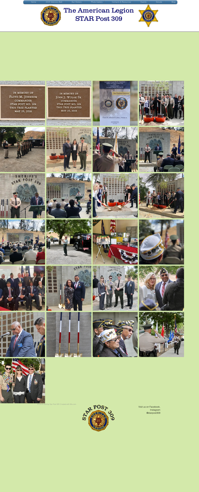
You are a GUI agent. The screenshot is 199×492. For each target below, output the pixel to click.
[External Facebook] (99, 57)
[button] (74, 2)
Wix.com (73, 404)
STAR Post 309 (98, 18)
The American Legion (99, 10)
